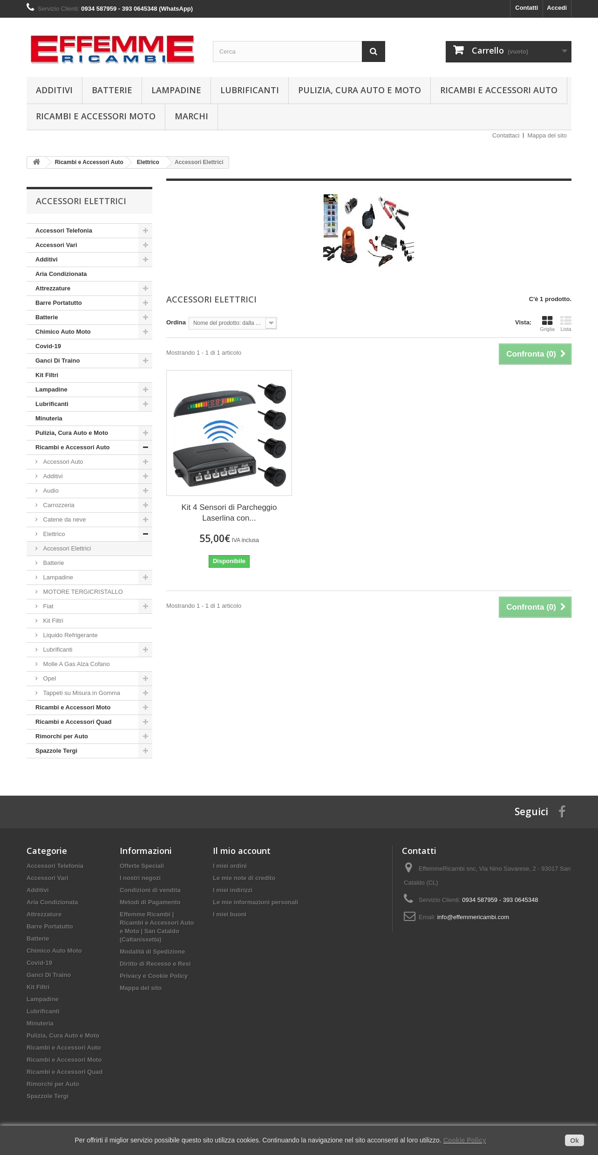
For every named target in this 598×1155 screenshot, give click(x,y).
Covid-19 (48, 346)
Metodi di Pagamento (150, 902)
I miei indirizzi (232, 890)
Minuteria (48, 418)
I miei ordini (230, 865)
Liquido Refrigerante (69, 635)
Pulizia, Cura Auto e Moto (359, 90)
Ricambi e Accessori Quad (73, 721)
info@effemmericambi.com (473, 917)
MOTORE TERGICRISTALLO (82, 591)
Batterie (112, 90)
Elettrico (53, 533)
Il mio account (242, 850)
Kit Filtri (46, 374)
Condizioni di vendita (150, 890)
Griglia (547, 323)
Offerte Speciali (142, 865)
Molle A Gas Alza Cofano (75, 663)
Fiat (47, 606)
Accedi (557, 7)
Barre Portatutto (58, 302)
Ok (574, 1140)
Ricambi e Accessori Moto (96, 116)
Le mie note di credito (244, 877)
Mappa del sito (547, 135)
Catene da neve (63, 519)
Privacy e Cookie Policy (154, 975)
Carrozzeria (58, 505)
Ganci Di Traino (57, 360)
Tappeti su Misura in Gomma (80, 692)
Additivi (54, 90)
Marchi (191, 116)
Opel (48, 678)
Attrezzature (52, 288)
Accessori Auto (62, 461)
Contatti (526, 7)
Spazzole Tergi (56, 750)
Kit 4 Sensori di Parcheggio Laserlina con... (229, 512)
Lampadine (176, 90)
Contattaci (506, 135)
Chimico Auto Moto (63, 331)
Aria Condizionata (61, 273)
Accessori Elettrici (66, 548)
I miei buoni (229, 914)
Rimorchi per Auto (61, 736)
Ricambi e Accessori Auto (498, 90)
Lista (565, 323)
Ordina (176, 322)
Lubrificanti (249, 90)
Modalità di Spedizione (152, 951)
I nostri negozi (140, 877)
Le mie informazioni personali (255, 902)
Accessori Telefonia (63, 230)
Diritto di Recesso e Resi (155, 963)
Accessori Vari (56, 244)
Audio (50, 490)
